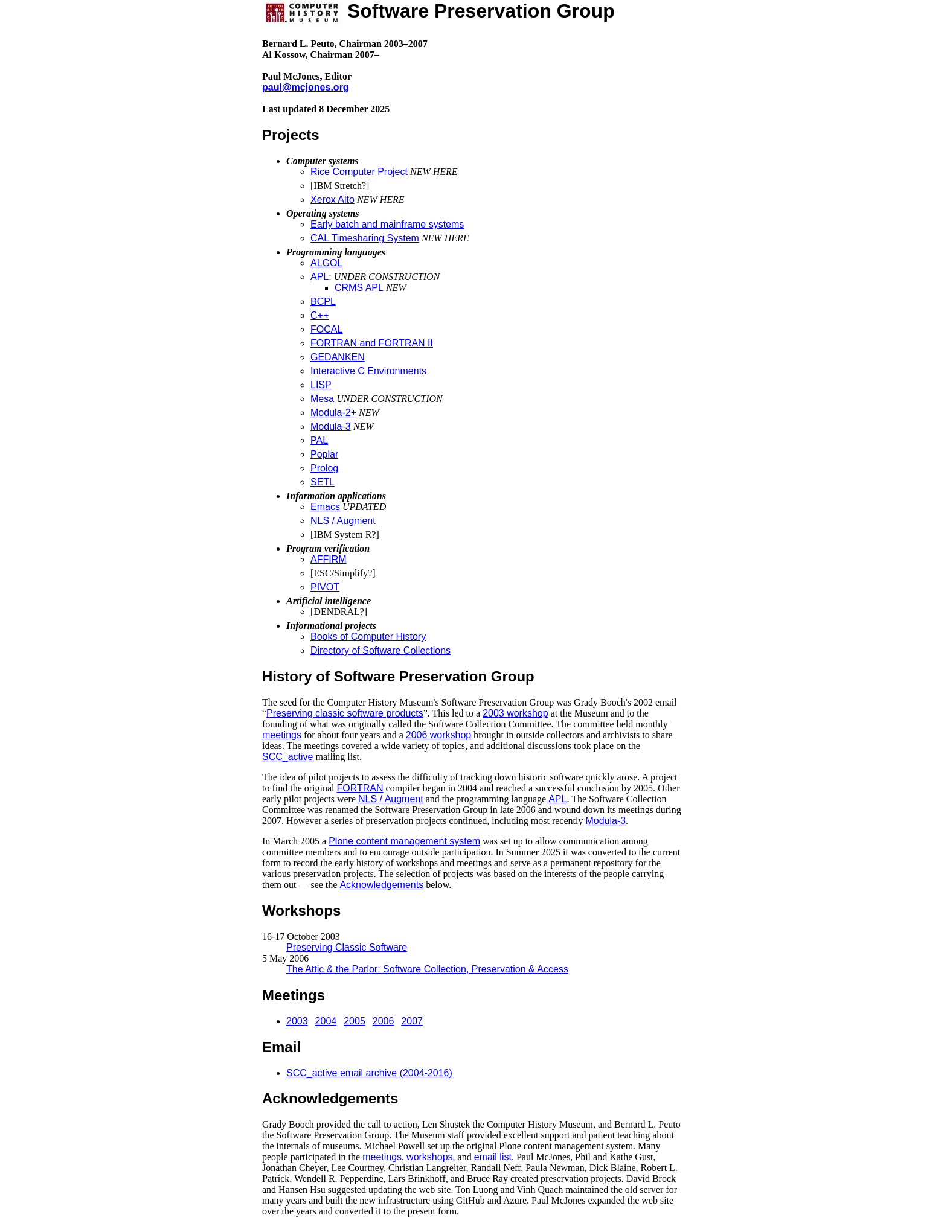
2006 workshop (439, 735)
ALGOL (326, 263)
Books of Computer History (368, 636)
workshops (429, 1157)
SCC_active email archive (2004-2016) (369, 1073)
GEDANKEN (337, 357)
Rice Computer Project (359, 172)
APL (319, 277)
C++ (319, 315)
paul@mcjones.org (305, 87)
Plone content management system (404, 841)
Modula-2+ (333, 412)
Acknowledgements (381, 884)
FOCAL (326, 329)
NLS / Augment (343, 520)
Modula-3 (330, 426)
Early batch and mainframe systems (387, 224)
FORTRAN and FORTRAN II (371, 343)
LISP (321, 385)
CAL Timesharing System (364, 238)
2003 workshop (515, 713)
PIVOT (324, 587)
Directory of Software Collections (380, 650)
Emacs (325, 507)
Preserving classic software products (344, 713)
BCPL (323, 301)
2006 (383, 1021)
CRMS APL (359, 287)
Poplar (324, 454)
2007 (412, 1021)
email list (493, 1157)
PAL (319, 440)
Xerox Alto (332, 199)
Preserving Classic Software (346, 947)
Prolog (324, 468)
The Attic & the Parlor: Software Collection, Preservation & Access (427, 969)
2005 (354, 1021)
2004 (326, 1021)
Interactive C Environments (368, 371)
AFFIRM (328, 559)
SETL (322, 482)
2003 (297, 1021)
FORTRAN (360, 788)
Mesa (322, 399)
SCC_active (287, 757)
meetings (281, 735)
